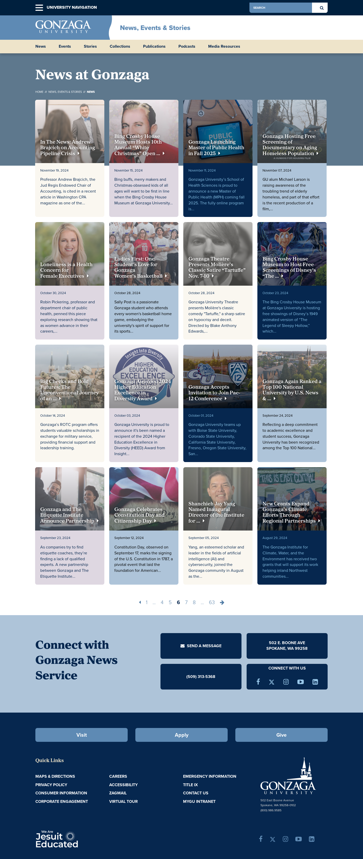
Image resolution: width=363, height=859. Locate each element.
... (154, 602)
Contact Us (195, 793)
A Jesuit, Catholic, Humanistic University (79, 838)
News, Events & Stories (155, 28)
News (40, 46)
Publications (154, 46)
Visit (81, 735)
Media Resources (224, 46)
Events (65, 46)
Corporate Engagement (61, 801)
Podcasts (186, 46)
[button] (39, 8)
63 (212, 602)
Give (281, 735)
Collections (120, 46)
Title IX (190, 785)
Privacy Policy (51, 785)
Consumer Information (61, 793)
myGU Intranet (199, 801)
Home (39, 92)
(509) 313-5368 (200, 676)
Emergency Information (209, 776)
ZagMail (118, 793)
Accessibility (123, 785)
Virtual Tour (123, 801)
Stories (90, 46)
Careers (118, 776)
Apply (181, 735)
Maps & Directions (55, 776)
